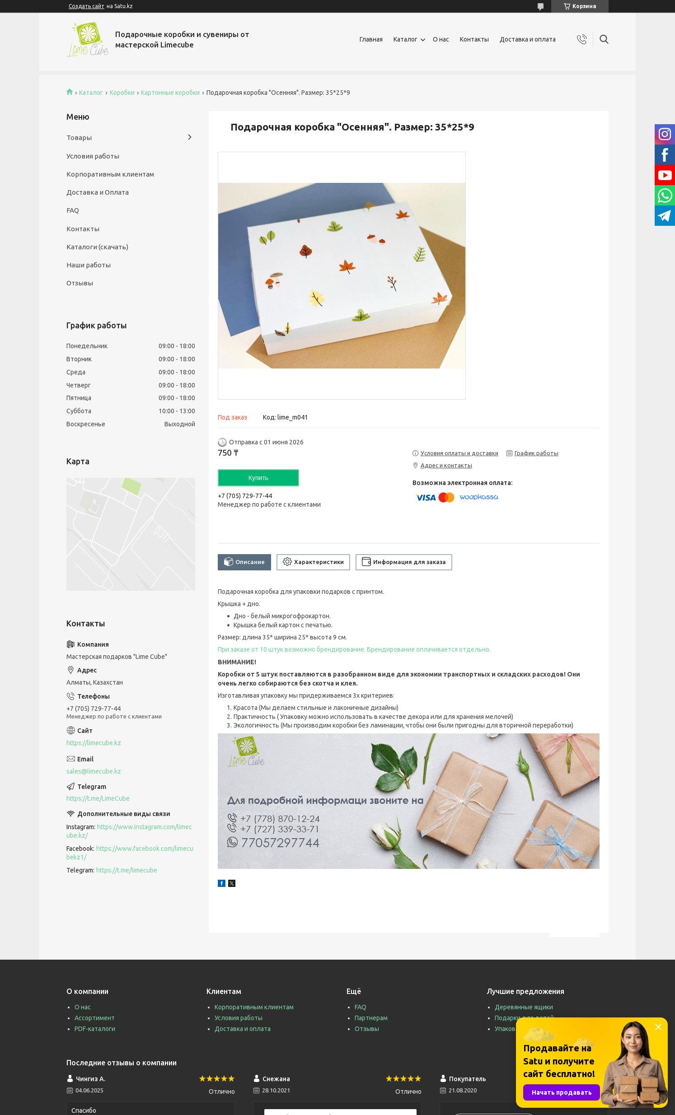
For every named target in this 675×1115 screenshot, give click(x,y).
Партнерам (371, 1018)
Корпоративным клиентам (110, 174)
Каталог (405, 39)
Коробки (122, 92)
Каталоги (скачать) (97, 247)
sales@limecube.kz (93, 771)
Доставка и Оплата (97, 192)
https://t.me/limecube (126, 870)
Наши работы (88, 265)
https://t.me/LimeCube (98, 798)
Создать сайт (86, 6)
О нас (441, 39)
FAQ (72, 210)
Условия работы (92, 156)
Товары (79, 137)
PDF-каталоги (95, 1028)
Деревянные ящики (524, 1007)
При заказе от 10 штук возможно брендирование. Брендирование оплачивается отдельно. (354, 649)
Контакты (474, 39)
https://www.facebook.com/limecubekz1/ (129, 853)
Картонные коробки (170, 92)
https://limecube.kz (93, 742)
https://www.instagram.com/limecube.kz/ (129, 831)
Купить (258, 477)
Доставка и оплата (528, 39)
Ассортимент (95, 1018)
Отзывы (79, 283)
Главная (371, 39)
